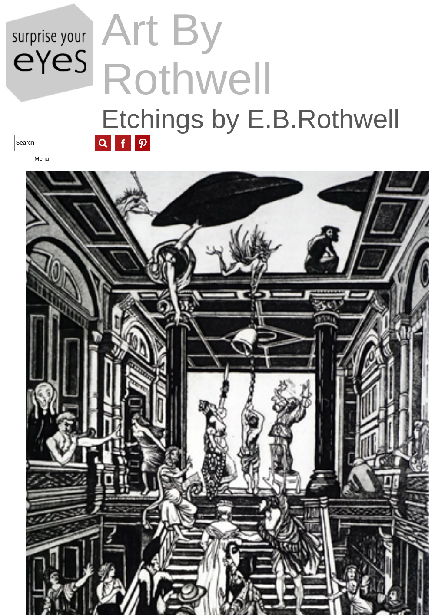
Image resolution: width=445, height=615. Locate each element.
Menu (33, 158)
